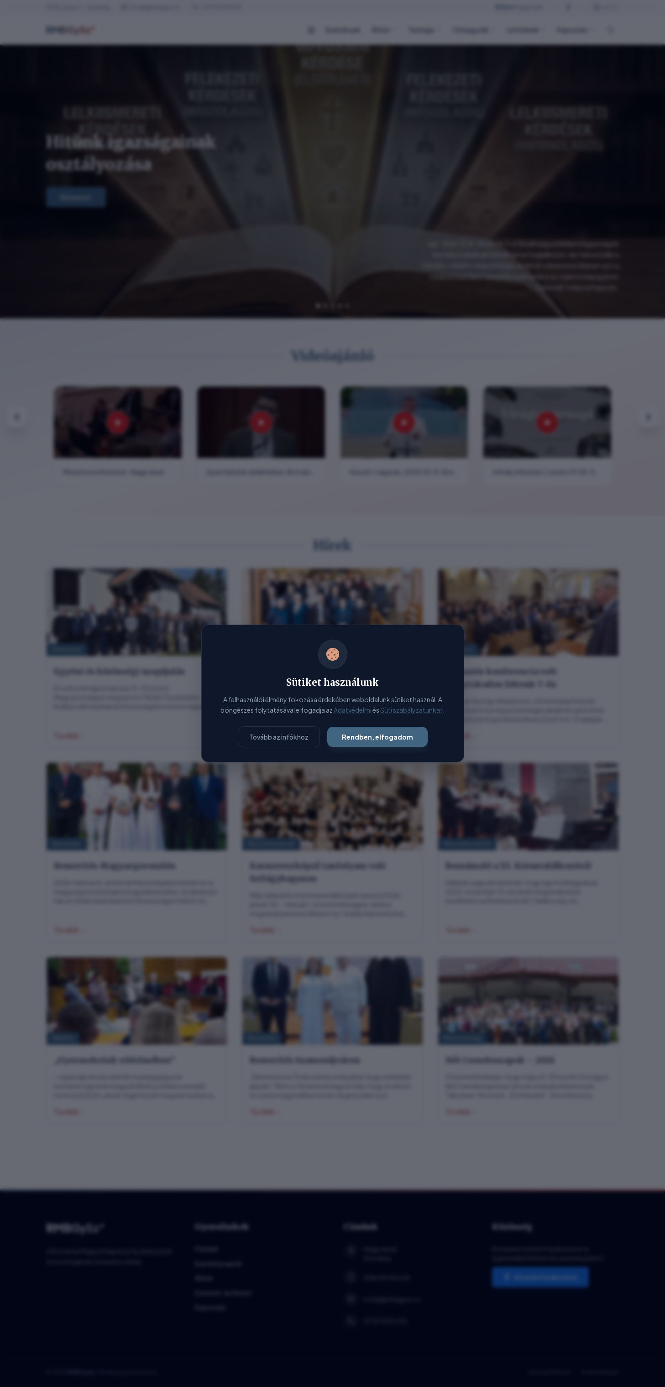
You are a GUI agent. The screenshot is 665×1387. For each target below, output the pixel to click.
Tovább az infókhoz (279, 737)
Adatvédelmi (353, 710)
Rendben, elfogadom (377, 737)
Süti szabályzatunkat (411, 710)
